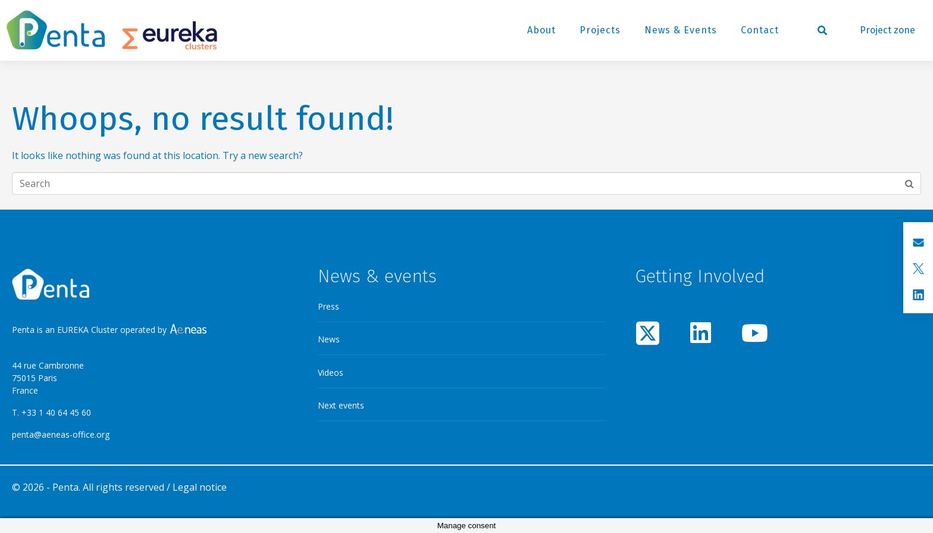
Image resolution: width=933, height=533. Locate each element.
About (541, 30)
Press (328, 306)
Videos (330, 372)
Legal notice (200, 487)
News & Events (680, 30)
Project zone (887, 30)
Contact (760, 30)
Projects (600, 30)
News (329, 339)
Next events (341, 405)
